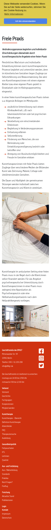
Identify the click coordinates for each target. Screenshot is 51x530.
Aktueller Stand (8, 496)
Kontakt (5, 510)
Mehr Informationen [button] (13, 14)
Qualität (5, 460)
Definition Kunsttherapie (11, 422)
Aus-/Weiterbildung (9, 470)
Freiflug (5, 486)
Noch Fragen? (7, 482)
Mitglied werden (8, 408)
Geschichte (6, 396)
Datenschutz (7, 518)
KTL (3, 452)
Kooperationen (7, 404)
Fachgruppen (7, 400)
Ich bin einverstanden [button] (26, 21)
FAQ (3, 430)
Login (4, 506)
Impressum (6, 514)
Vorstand (5, 392)
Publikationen (7, 500)
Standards (6, 474)
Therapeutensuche (9, 434)
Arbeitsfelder (7, 426)
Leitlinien (5, 456)
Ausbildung (6, 438)
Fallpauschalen (8, 448)
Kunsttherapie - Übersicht (11, 418)
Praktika (5, 478)
